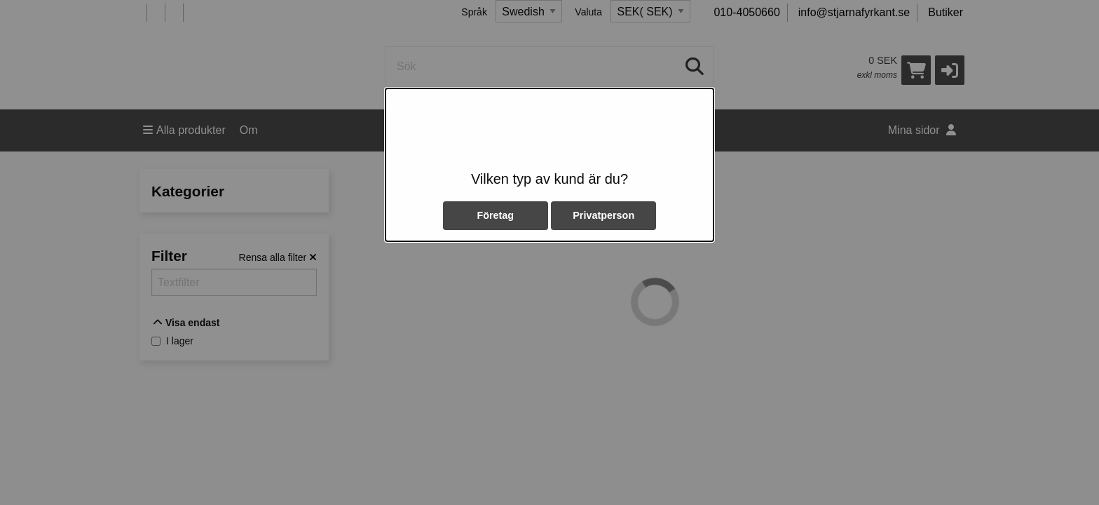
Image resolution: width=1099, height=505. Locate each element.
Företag (495, 215)
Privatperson (603, 215)
